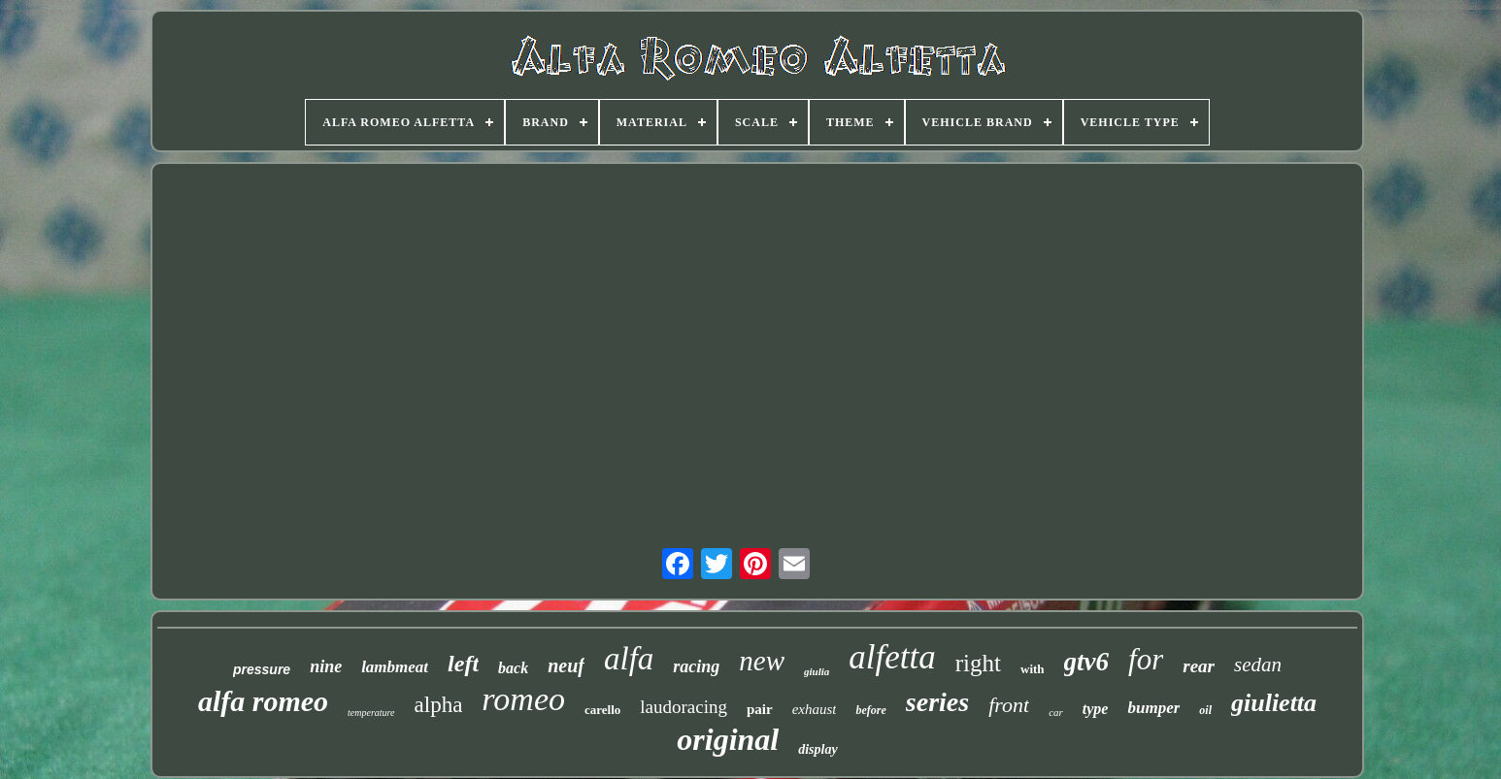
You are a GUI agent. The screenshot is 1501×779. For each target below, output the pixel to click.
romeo (523, 699)
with (1032, 669)
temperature (371, 712)
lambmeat (394, 667)
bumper (1153, 707)
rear (1199, 666)
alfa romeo (263, 701)
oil (1205, 710)
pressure (261, 669)
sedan (1258, 664)
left (463, 663)
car (1056, 712)
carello (602, 709)
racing (696, 666)
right (978, 663)
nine (326, 666)
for (1145, 659)
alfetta (892, 657)
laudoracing (683, 707)
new (761, 660)
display (817, 749)
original (728, 739)
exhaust (814, 709)
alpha (439, 705)
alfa (628, 658)
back (513, 668)
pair (760, 709)
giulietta (1274, 703)
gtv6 (1087, 661)
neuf (566, 665)
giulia (816, 671)
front (1008, 705)
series (937, 702)
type (1096, 708)
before (870, 710)
